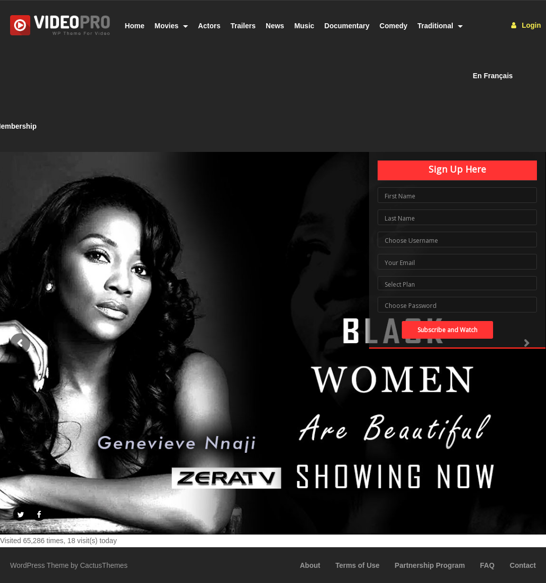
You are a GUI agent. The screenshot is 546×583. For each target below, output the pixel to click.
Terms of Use (357, 565)
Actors (209, 26)
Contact (523, 565)
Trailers (243, 26)
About (310, 565)
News (275, 26)
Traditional (440, 26)
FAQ (487, 565)
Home (135, 26)
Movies (171, 26)
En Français (493, 76)
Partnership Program (430, 565)
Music (304, 26)
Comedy (393, 26)
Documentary (346, 26)
